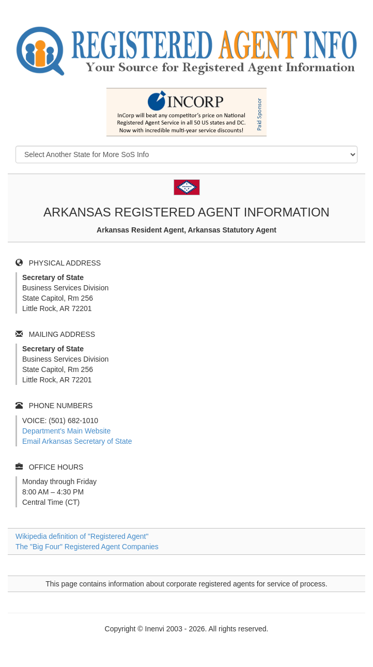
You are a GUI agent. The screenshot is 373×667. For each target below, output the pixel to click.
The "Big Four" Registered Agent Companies (87, 546)
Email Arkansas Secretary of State (77, 441)
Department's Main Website (66, 431)
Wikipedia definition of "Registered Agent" (81, 536)
